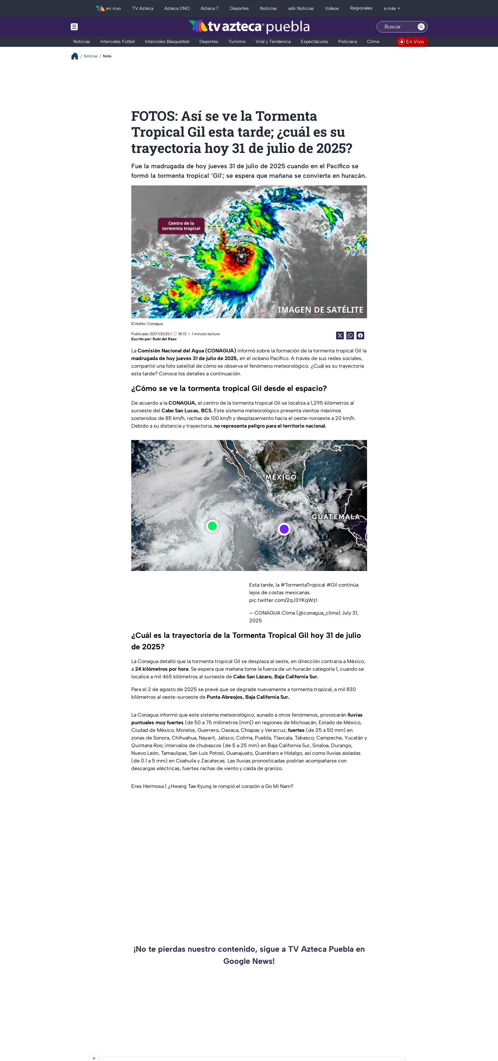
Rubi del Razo (165, 339)
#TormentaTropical (303, 585)
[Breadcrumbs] (77, 56)
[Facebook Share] (360, 335)
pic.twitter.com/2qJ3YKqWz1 (283, 600)
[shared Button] (350, 335)
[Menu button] (96, 26)
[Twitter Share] (340, 335)
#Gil (332, 585)
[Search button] (421, 26)
